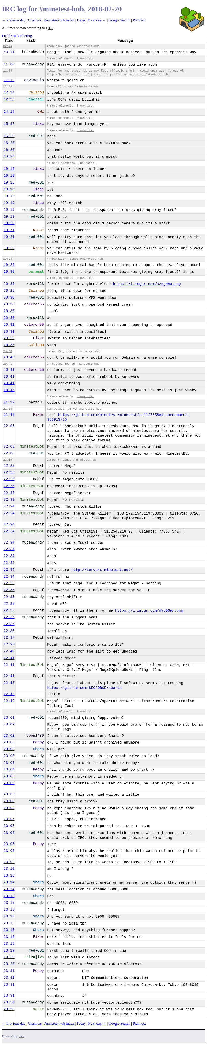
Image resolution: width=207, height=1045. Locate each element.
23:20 (8, 957)
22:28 (8, 466)
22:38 (8, 644)
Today (81, 20)
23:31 (8, 971)
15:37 (8, 124)
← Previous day (13, 20)
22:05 (8, 426)
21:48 (8, 415)
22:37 (8, 617)
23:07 (8, 819)
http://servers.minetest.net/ (102, 570)
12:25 (8, 99)
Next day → (97, 20)
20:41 (7, 363)
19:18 (8, 169)
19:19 (8, 196)
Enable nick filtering (17, 36)
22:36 (8, 610)
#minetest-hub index (59, 20)
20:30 (8, 298)
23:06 (8, 794)
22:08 (8, 453)
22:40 (8, 651)
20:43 (8, 390)
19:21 (8, 230)
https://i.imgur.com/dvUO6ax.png (149, 611)
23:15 (8, 896)
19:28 (8, 265)
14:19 (8, 112)
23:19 (8, 944)
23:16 (8, 937)
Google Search (119, 20)
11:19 (8, 80)
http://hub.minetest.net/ (68, 74)
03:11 (8, 52)
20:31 (8, 325)
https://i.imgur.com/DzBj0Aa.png (147, 284)
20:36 (8, 338)
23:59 (8, 1002)
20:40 (7, 351)
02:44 (7, 46)
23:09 (8, 862)
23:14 (8, 882)
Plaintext (139, 20)
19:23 (8, 248)
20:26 (8, 291)
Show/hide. (85, 58)
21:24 (7, 409)
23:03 (8, 742)
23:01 (8, 718)
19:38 (8, 272)
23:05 (8, 776)
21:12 (8, 402)
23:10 (8, 869)
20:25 (8, 284)
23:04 (8, 770)
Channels (35, 20)
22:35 (8, 583)
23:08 (8, 833)
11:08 (8, 64)
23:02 (8, 724)
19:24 (7, 259)
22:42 (8, 683)
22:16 (7, 459)
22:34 (8, 506)
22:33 (8, 493)
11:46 (7, 86)
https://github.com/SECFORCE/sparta (84, 688)
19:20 (8, 223)
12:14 (8, 93)
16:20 (8, 136)
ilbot (21, 1036)
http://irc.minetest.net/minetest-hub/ (137, 74)
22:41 (8, 658)
